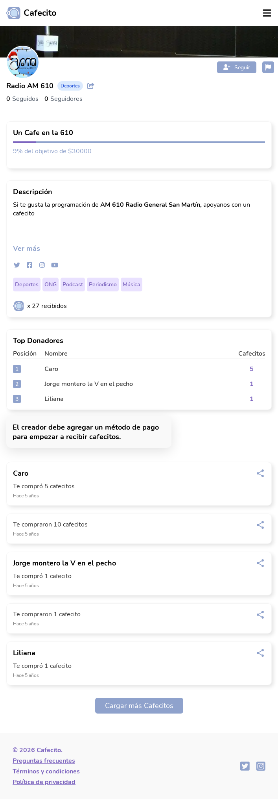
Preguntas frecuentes (44, 760)
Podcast (73, 284)
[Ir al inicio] (28, 13)
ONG (50, 284)
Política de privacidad (44, 782)
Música (131, 284)
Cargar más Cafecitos (139, 705)
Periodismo (103, 284)
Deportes (27, 284)
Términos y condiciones (46, 771)
